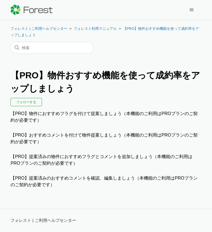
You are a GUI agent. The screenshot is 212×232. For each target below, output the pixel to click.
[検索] (52, 47)
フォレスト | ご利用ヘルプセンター (38, 28)
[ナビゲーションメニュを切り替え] (192, 10)
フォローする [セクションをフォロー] (26, 102)
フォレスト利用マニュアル (95, 28)
